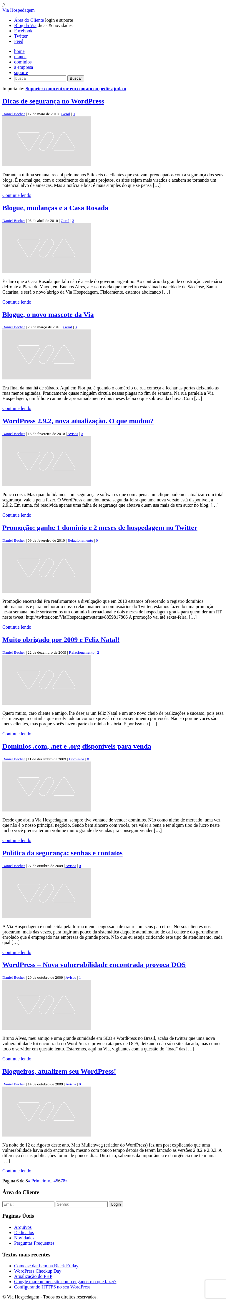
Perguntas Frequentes (34, 1243)
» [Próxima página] (66, 1180)
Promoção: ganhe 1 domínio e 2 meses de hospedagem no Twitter (99, 527)
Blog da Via (25, 25)
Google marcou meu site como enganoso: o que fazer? (65, 1281)
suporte (21, 72)
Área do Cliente (29, 20)
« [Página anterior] (49, 1180)
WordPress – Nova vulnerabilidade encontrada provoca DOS (94, 964)
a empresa (23, 67)
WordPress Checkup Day (37, 1270)
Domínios (76, 759)
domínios (23, 61)
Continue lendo (16, 195)
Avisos (72, 433)
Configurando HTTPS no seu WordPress (52, 1286)
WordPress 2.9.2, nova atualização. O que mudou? (78, 421)
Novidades (24, 1237)
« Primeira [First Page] (38, 1180)
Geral (65, 114)
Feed (18, 41)
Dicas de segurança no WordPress (53, 101)
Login (116, 1204)
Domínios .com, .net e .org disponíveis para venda (76, 746)
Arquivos (23, 1227)
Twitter (21, 36)
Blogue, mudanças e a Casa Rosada (55, 208)
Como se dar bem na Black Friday (46, 1265)
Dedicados (24, 1232)
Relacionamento (80, 540)
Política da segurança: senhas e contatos (62, 853)
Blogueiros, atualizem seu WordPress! (59, 1071)
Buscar (76, 78)
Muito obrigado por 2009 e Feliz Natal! (60, 639)
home (19, 51)
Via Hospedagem (18, 10)
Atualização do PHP (33, 1276)
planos (20, 56)
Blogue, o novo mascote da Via (48, 314)
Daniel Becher (13, 114)
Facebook (23, 30)
